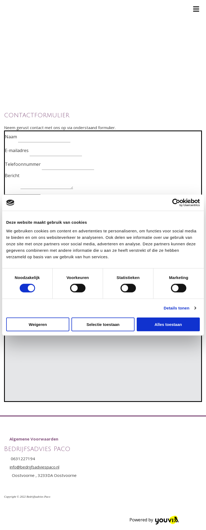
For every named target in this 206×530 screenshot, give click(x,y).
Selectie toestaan (103, 324)
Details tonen (176, 308)
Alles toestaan (168, 324)
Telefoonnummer (23, 164)
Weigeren (38, 324)
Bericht (12, 175)
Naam (11, 137)
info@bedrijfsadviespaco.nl (34, 467)
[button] (34, 438)
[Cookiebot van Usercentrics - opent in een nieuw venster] (176, 203)
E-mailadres (17, 150)
